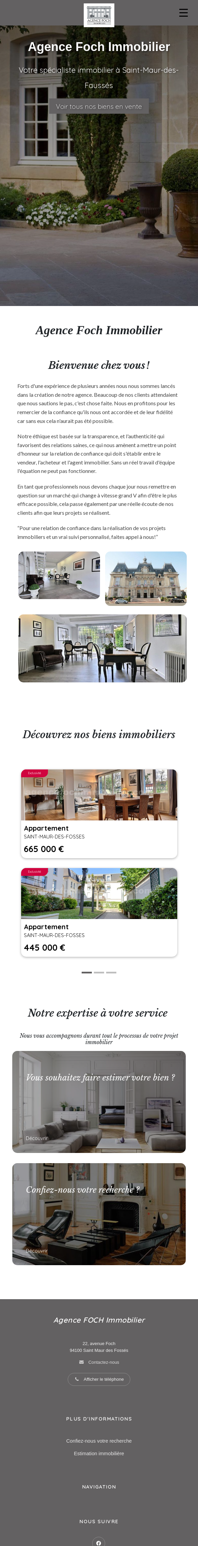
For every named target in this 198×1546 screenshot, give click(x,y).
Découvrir (37, 1138)
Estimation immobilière (99, 1453)
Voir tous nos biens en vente (99, 106)
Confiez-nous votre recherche (99, 1441)
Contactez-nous (103, 1362)
